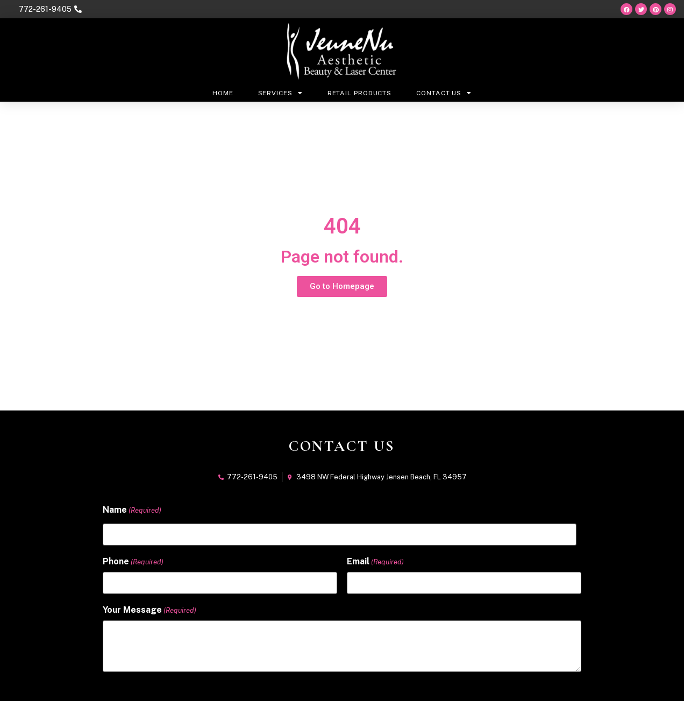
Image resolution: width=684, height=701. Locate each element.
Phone (133, 561)
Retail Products (359, 93)
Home (222, 93)
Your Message (149, 609)
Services (280, 93)
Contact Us (444, 93)
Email (375, 561)
